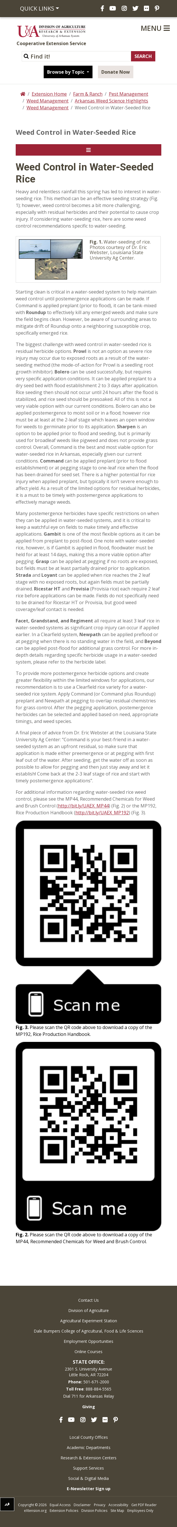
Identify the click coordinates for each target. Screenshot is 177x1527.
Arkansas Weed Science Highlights (111, 101)
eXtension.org (35, 1510)
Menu (155, 28)
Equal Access (60, 1504)
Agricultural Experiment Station (88, 1320)
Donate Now (115, 72)
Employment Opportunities (88, 1341)
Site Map (117, 1510)
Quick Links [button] (37, 8)
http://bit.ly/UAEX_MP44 (83, 806)
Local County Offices (88, 1437)
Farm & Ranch (87, 94)
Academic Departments (88, 1447)
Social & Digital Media (88, 1478)
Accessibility (118, 1504)
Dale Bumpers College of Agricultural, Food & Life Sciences (88, 1331)
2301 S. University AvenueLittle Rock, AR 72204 (88, 1371)
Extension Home (49, 94)
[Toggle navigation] (88, 150)
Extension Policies (64, 1510)
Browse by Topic (66, 72)
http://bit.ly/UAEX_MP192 (102, 812)
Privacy (99, 1504)
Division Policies (94, 1510)
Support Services (88, 1468)
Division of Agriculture (88, 1310)
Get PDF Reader (144, 1504)
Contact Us (88, 1300)
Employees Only (140, 1510)
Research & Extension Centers (88, 1457)
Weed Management (48, 101)
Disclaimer (82, 1504)
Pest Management (128, 94)
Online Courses (88, 1351)
